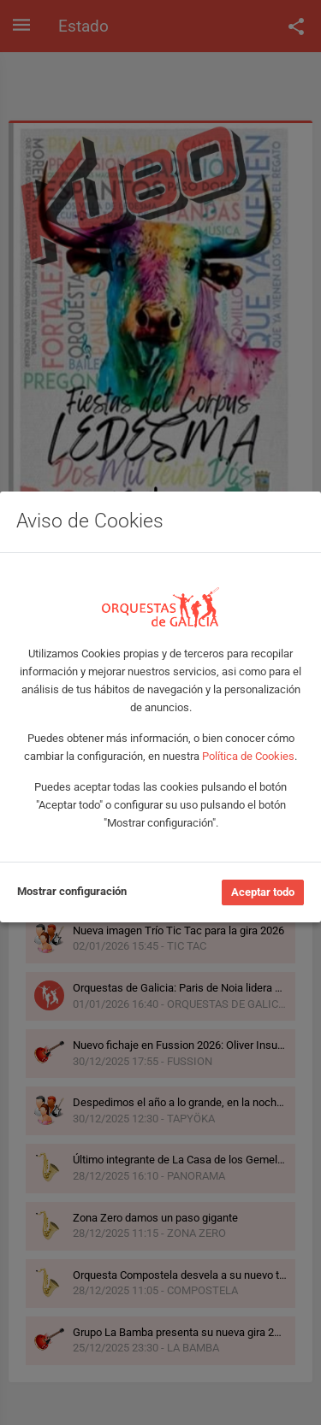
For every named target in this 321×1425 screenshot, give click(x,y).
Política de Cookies (248, 756)
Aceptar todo (262, 892)
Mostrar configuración (72, 891)
